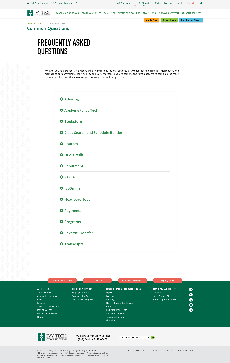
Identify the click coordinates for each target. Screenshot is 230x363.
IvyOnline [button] (72, 188)
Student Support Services (163, 299)
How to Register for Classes (119, 303)
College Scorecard (137, 350)
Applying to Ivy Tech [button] (81, 110)
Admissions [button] (149, 13)
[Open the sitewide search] (201, 3)
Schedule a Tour (62, 280)
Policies (168, 350)
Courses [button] (71, 143)
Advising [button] (71, 99)
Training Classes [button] (91, 13)
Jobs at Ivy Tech (44, 309)
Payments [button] (72, 210)
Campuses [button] (109, 13)
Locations (41, 303)
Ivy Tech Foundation (47, 313)
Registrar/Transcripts (116, 309)
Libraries (110, 320)
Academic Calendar (115, 316)
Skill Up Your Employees (84, 299)
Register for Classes (191, 20)
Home (29, 23)
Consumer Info (185, 350)
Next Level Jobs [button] (77, 199)
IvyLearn (110, 296)
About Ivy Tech (44, 292)
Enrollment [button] (73, 165)
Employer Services (81, 292)
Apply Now (152, 20)
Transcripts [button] (73, 243)
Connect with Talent (82, 296)
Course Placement (115, 313)
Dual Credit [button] (73, 154)
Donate (97, 280)
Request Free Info (132, 280)
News (40, 316)
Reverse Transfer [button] (78, 232)
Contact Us (39, 23)
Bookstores (111, 306)
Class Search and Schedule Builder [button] (93, 132)
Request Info (169, 20)
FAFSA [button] (69, 177)
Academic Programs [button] (67, 13)
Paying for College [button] (129, 13)
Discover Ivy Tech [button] (169, 13)
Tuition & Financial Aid (48, 306)
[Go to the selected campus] (153, 337)
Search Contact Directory (163, 296)
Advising (110, 299)
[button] (37, 3)
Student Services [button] (191, 13)
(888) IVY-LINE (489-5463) (93, 339)
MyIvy (109, 292)
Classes (41, 299)
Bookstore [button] (73, 121)
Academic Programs (47, 296)
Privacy (155, 350)
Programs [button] (72, 221)
